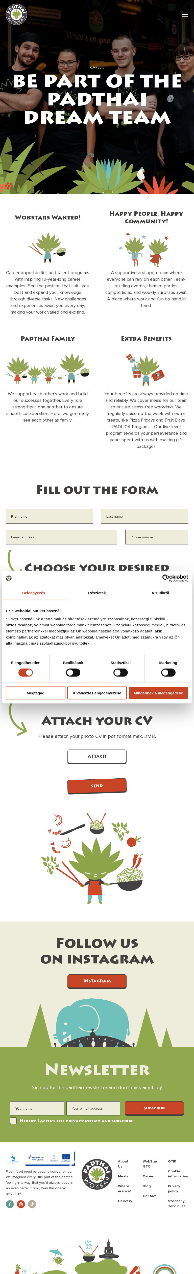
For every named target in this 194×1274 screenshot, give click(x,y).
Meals (123, 1176)
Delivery (125, 1201)
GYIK (172, 1161)
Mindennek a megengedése (158, 693)
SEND (97, 786)
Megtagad (35, 693)
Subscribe (154, 1108)
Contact (150, 1196)
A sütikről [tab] (160, 593)
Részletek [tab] (97, 593)
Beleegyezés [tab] (33, 593)
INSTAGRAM (97, 981)
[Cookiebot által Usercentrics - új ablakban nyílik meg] (166, 578)
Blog (147, 1186)
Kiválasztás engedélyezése (97, 693)
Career (149, 1176)
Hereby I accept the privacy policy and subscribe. (77, 1121)
